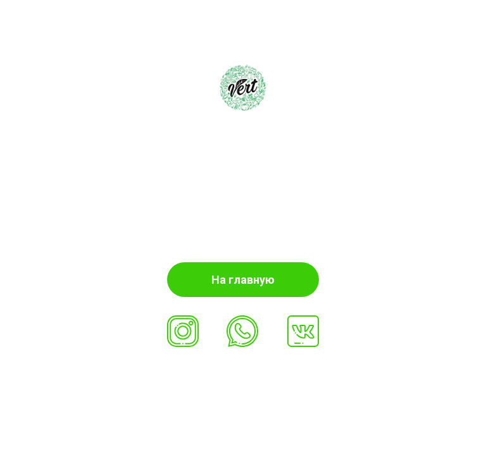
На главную (243, 279)
